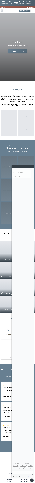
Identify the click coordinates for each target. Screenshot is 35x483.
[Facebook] (8, 332)
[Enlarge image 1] (9, 116)
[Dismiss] (33, 3)
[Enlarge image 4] (25, 129)
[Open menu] (32, 10)
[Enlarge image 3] (9, 129)
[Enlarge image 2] (26, 116)
